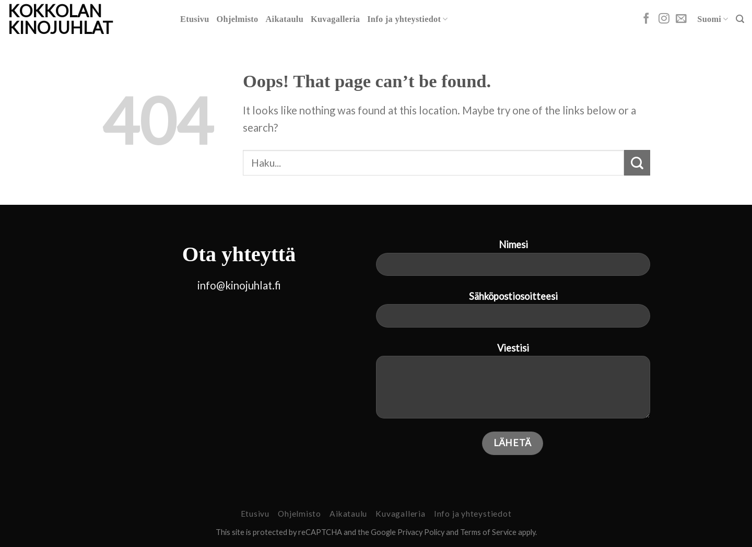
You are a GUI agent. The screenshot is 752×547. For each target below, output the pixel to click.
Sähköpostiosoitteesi (513, 313)
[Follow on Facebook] (646, 19)
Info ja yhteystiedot (407, 19)
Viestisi (513, 385)
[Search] (740, 19)
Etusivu (194, 19)
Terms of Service (488, 532)
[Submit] (637, 163)
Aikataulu (284, 19)
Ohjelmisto (237, 19)
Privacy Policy (420, 532)
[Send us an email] (681, 19)
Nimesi (513, 262)
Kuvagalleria (335, 19)
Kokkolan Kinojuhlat (60, 19)
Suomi (712, 19)
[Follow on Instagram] (664, 19)
